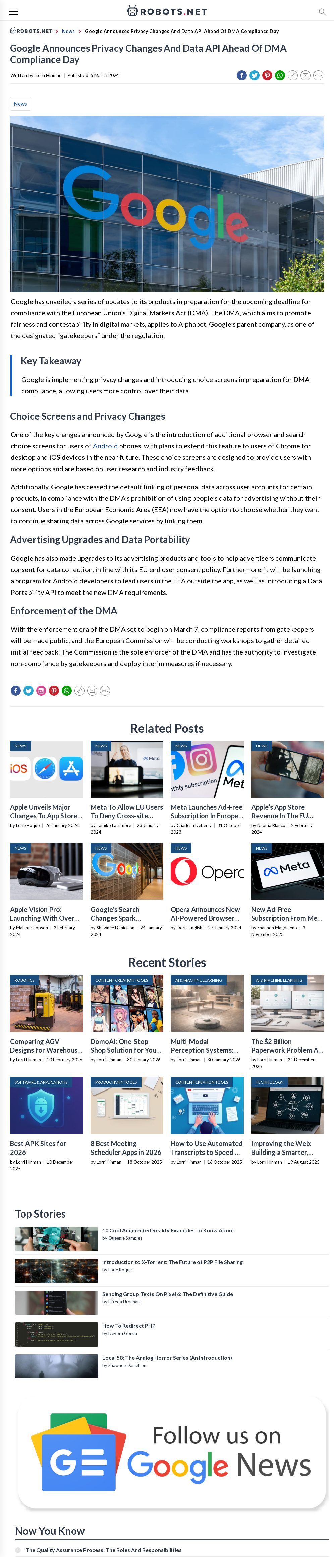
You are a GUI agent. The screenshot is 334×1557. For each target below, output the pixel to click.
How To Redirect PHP (129, 1325)
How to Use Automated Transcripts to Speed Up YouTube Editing (207, 1152)
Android (105, 446)
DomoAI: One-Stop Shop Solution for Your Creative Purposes (125, 1050)
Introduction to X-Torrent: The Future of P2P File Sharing (172, 1262)
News (20, 103)
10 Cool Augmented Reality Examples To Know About (168, 1230)
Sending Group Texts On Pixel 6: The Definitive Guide (167, 1294)
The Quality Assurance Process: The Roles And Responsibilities (103, 1550)
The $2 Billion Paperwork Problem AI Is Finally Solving (285, 1050)
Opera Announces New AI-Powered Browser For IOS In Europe (205, 918)
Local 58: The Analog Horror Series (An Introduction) (167, 1357)
